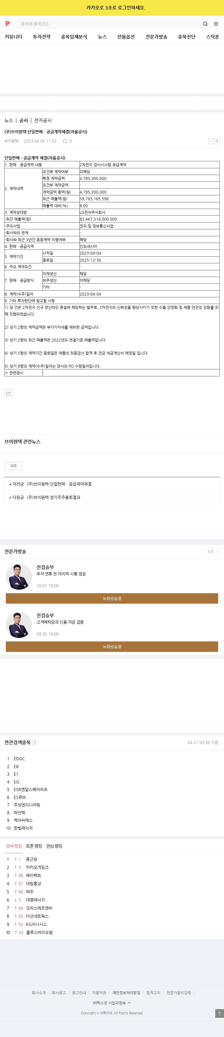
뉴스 (102, 37)
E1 (16, 774)
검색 (205, 24)
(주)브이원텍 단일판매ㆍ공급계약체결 (59, 484)
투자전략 (41, 37)
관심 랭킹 (54, 845)
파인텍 (19, 812)
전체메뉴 (219, 24)
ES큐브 (20, 797)
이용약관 (99, 992)
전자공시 (43, 120)
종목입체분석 (74, 37)
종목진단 (186, 37)
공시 (23, 120)
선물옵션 (126, 37)
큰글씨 (217, 141)
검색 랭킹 (14, 845)
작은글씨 (211, 141)
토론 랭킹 (34, 845)
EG (16, 781)
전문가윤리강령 (179, 992)
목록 (13, 466)
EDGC (19, 758)
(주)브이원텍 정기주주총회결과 (53, 497)
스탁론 (212, 37)
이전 (203, 551)
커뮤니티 (13, 37)
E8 (16, 766)
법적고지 (153, 992)
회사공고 (59, 992)
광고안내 (79, 992)
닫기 (215, 8)
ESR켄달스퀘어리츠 (31, 789)
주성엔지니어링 (27, 804)
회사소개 (39, 992)
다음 (217, 551)
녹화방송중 (112, 598)
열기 (219, 1013)
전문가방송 (156, 37)
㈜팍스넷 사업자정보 (109, 1003)
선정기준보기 (35, 743)
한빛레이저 (23, 828)
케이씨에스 (23, 820)
